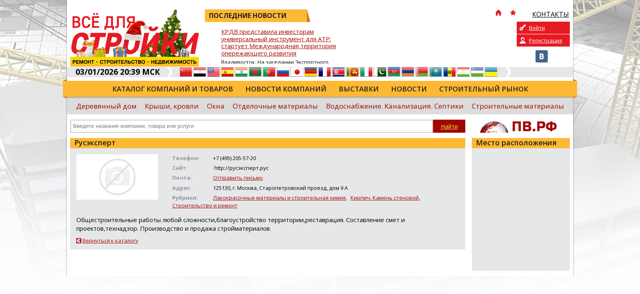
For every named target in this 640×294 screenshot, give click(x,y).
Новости (409, 89)
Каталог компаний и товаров (172, 89)
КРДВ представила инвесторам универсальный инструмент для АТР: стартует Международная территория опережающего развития (278, 42)
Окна (215, 106)
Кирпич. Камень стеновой (385, 197)
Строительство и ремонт (205, 205)
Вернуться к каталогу (110, 240)
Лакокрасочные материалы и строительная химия (279, 197)
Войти (537, 27)
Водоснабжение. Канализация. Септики (395, 106)
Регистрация (545, 40)
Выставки (359, 89)
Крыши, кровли (172, 106)
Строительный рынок (483, 89)
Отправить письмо (238, 177)
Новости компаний (286, 89)
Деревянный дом (106, 106)
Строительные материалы (518, 106)
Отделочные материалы (275, 106)
